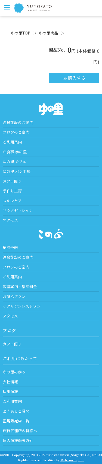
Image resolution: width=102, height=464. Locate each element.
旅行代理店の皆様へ (20, 430)
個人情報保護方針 (18, 440)
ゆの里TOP (20, 33)
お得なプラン (14, 296)
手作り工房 (12, 191)
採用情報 (10, 391)
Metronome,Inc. (72, 460)
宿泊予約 (10, 247)
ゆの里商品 (48, 33)
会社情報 (10, 381)
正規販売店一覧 (16, 420)
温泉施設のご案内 (18, 122)
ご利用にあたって (20, 358)
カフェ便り (12, 181)
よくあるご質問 (16, 411)
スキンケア (12, 200)
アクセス (10, 220)
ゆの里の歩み (14, 372)
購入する (74, 78)
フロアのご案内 (16, 132)
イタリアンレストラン (22, 306)
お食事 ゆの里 (15, 151)
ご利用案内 (12, 142)
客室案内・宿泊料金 (20, 286)
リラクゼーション (18, 210)
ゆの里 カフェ (14, 161)
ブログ (9, 330)
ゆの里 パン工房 (16, 171)
